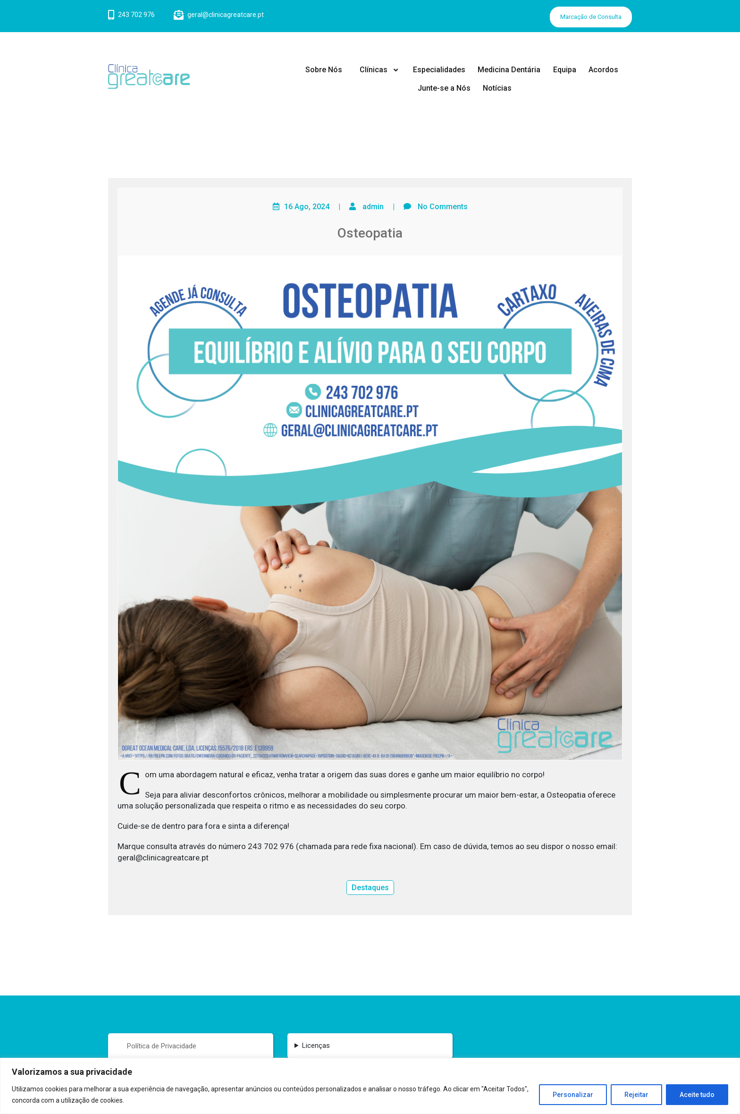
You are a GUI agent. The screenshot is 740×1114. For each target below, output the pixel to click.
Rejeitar (636, 1094)
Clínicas (373, 69)
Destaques (370, 887)
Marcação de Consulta (591, 16)
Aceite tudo (697, 1094)
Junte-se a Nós (444, 88)
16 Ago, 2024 (306, 206)
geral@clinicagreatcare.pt (225, 14)
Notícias (497, 88)
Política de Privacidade (161, 1046)
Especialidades (439, 69)
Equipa (564, 69)
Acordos (603, 69)
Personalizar (573, 1094)
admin (373, 206)
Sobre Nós (323, 69)
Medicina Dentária (509, 69)
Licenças (316, 1045)
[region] (370, 1086)
